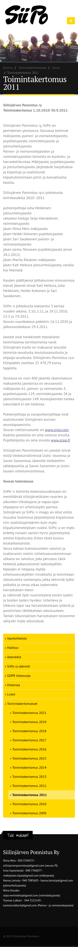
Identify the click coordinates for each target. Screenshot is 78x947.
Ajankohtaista (17, 638)
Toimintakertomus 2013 (29, 776)
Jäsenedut (14, 657)
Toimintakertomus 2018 (29, 731)
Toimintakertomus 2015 (29, 758)
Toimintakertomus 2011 (29, 795)
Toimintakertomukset (33, 68)
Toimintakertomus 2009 (29, 813)
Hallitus (12, 648)
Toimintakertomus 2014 (29, 767)
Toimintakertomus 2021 (29, 713)
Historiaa (13, 685)
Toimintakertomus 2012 (29, 786)
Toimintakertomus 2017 (29, 740)
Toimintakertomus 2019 (29, 722)
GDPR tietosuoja (18, 675)
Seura (56, 68)
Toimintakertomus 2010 (29, 804)
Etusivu (8, 68)
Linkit (11, 694)
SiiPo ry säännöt (18, 666)
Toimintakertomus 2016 (29, 749)
